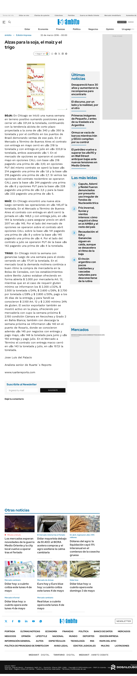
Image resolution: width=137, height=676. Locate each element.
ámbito (8, 35)
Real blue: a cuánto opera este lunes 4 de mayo (50, 605)
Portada (10, 631)
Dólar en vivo (24, 15)
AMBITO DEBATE (93, 655)
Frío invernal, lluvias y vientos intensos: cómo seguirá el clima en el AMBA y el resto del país (88, 217)
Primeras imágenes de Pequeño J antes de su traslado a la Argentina (84, 120)
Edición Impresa (109, 636)
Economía (43, 29)
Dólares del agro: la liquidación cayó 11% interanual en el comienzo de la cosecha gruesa (85, 548)
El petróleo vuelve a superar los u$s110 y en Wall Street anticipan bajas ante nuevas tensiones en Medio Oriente (84, 157)
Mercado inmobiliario (112, 15)
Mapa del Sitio (107, 641)
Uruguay (126, 29)
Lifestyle (41, 636)
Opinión (110, 29)
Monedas (75, 335)
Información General (18, 641)
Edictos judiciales (84, 645)
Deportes (88, 636)
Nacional (58, 636)
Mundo (73, 636)
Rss (92, 641)
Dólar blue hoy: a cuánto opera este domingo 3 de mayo (82, 587)
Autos (39, 641)
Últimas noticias (30, 631)
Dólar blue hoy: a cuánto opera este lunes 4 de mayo (16, 605)
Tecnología (78, 641)
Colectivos (59, 15)
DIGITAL (39, 655)
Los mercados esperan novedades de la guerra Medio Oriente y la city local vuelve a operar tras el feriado (19, 545)
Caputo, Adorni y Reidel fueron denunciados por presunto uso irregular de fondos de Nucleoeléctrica (88, 193)
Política (76, 29)
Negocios (93, 29)
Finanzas (60, 29)
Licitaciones (122, 645)
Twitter (6, 621)
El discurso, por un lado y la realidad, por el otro (84, 105)
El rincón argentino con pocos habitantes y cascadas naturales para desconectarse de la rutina (87, 270)
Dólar (27, 29)
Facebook (12, 621)
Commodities (91, 335)
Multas (105, 645)
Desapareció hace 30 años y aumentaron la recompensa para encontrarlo (84, 89)
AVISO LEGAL (61, 645)
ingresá (131, 22)
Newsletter (130, 29)
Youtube (33, 621)
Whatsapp (41, 621)
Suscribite (53, 390)
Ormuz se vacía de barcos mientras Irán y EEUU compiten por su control (84, 137)
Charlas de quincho (41, 15)
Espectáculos (57, 641)
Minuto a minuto (14, 535)
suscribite (122, 22)
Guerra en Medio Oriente (89, 15)
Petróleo (71, 15)
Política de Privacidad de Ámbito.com (27, 645)
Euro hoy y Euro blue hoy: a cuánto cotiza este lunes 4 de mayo (50, 587)
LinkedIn (26, 621)
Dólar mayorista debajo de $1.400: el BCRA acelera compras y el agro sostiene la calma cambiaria (52, 545)
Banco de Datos (103, 631)
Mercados (124, 631)
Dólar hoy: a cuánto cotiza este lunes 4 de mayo (18, 587)
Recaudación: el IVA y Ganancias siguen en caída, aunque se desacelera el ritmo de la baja (88, 243)
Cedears (101, 335)
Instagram (19, 621)
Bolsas (82, 335)
